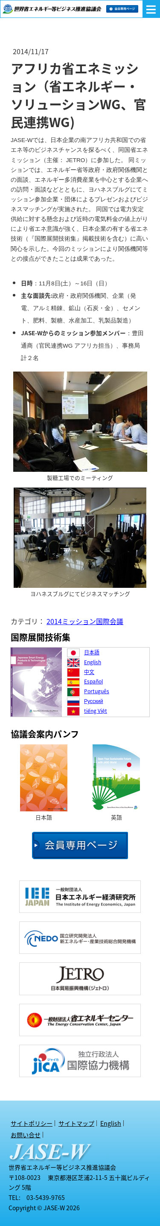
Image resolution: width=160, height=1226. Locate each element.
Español (93, 681)
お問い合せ (26, 1134)
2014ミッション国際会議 (85, 621)
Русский (93, 701)
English (92, 662)
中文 (89, 672)
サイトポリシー (31, 1123)
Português (96, 691)
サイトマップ (76, 1123)
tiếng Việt (95, 711)
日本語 (91, 652)
